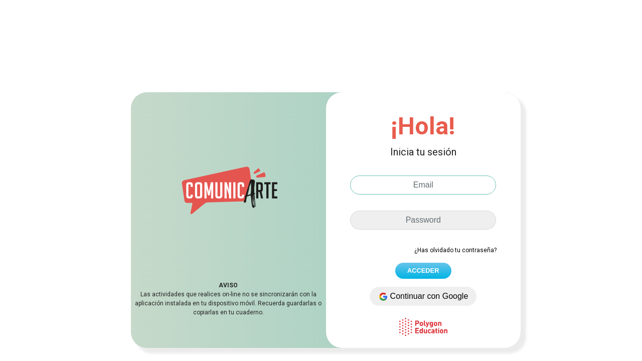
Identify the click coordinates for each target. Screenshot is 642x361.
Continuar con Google (423, 296)
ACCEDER (423, 270)
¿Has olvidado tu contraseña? (455, 250)
